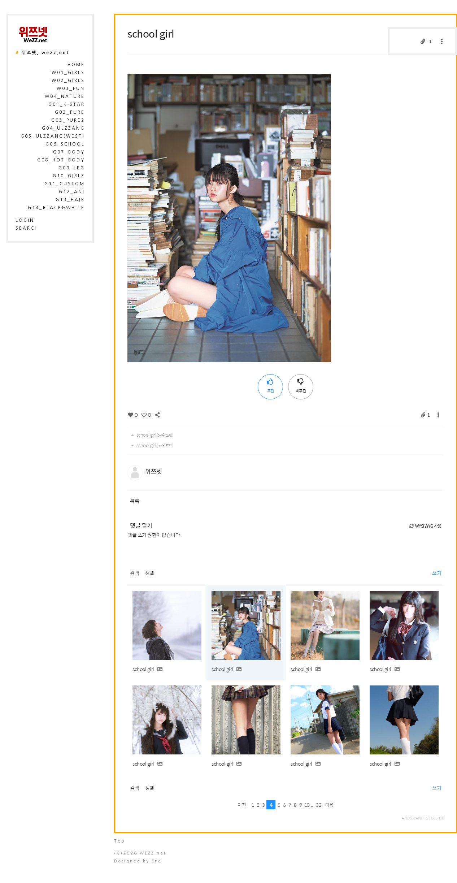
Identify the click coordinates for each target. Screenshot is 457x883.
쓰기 (436, 573)
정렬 (149, 573)
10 (307, 805)
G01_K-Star (66, 104)
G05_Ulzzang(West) (53, 136)
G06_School (65, 144)
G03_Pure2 (68, 120)
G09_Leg (71, 168)
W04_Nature (65, 96)
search (27, 228)
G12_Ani (72, 192)
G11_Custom (64, 184)
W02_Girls (68, 80)
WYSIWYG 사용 (425, 526)
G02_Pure (70, 112)
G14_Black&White (56, 207)
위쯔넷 (153, 471)
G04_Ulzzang (63, 128)
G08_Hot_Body (61, 160)
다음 (329, 805)
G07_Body (69, 152)
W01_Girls (68, 72)
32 (318, 805)
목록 (134, 501)
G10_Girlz (69, 176)
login (25, 220)
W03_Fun (71, 88)
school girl (150, 33)
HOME (76, 64)
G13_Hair (70, 200)
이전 (242, 805)
